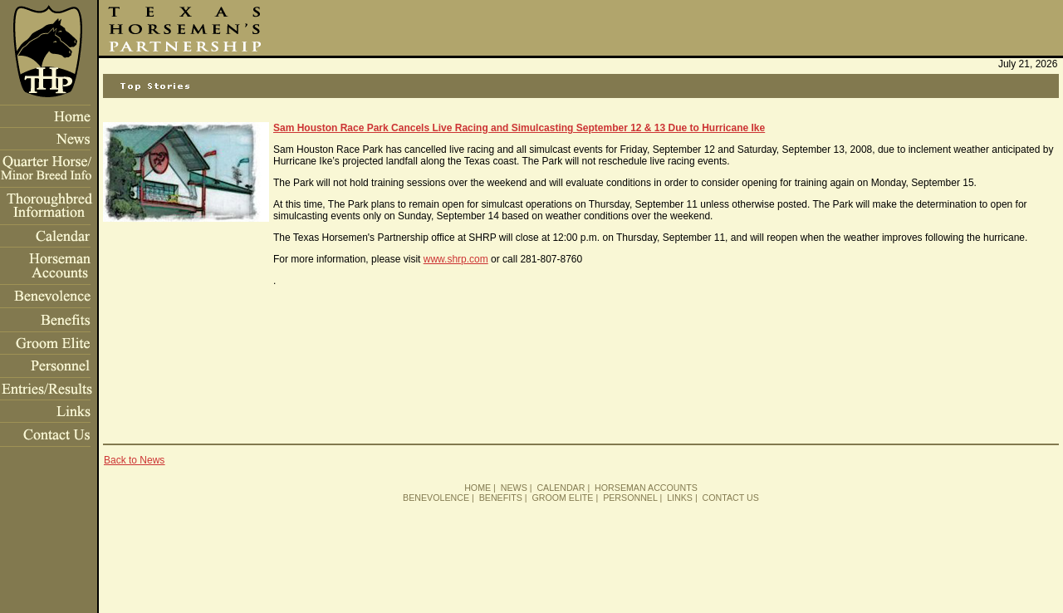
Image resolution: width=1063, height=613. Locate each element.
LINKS (680, 498)
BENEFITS (500, 498)
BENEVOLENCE (436, 498)
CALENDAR (560, 488)
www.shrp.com (456, 259)
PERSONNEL (630, 498)
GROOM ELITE (562, 498)
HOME (477, 488)
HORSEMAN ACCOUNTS (646, 488)
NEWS (514, 488)
